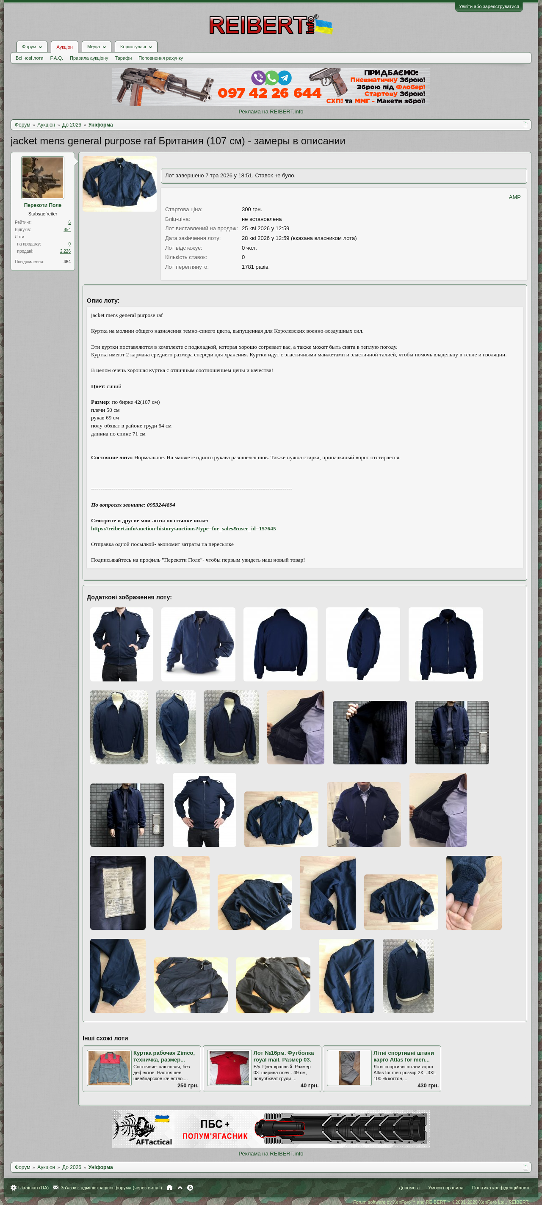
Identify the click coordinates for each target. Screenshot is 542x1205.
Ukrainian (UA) (33, 1187)
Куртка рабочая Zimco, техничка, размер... (164, 1056)
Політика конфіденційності (500, 1187)
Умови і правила (445, 1187)
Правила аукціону (89, 58)
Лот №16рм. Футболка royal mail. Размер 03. (284, 1056)
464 (67, 261)
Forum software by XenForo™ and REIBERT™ (441, 1202)
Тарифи (123, 58)
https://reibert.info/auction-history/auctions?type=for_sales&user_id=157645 (183, 528)
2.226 (65, 251)
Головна (169, 1188)
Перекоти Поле (43, 205)
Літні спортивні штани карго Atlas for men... (403, 1056)
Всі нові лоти (29, 58)
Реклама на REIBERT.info (270, 111)
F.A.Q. (56, 58)
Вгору (180, 1188)
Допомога (409, 1187)
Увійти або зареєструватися (489, 6)
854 (67, 229)
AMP (515, 197)
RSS (190, 1188)
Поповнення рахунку (160, 58)
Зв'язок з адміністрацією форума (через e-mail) (111, 1187)
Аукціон (64, 47)
